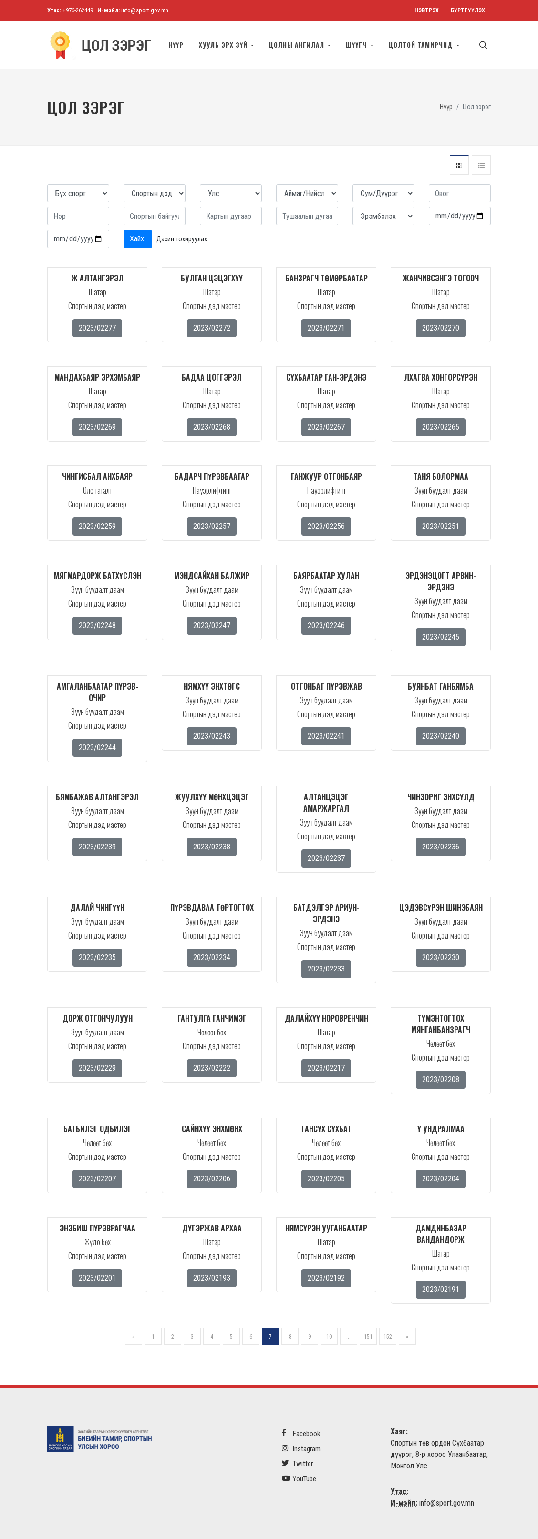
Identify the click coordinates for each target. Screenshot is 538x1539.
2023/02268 (211, 427)
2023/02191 (440, 1289)
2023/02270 (440, 328)
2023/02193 (211, 1278)
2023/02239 (97, 847)
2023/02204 (440, 1179)
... (348, 1337)
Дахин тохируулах (181, 239)
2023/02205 (326, 1179)
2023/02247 (211, 625)
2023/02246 (326, 625)
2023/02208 (440, 1080)
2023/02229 (97, 1068)
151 (368, 1337)
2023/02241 (326, 736)
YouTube (299, 1479)
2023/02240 (440, 736)
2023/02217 (326, 1068)
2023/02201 (97, 1278)
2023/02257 (211, 526)
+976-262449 (77, 10)
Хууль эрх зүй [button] (224, 45)
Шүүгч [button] (357, 45)
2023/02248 (97, 625)
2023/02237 (326, 858)
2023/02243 (211, 736)
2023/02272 (211, 328)
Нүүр (176, 45)
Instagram (301, 1449)
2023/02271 (326, 328)
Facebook (301, 1433)
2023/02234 (211, 957)
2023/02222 (211, 1068)
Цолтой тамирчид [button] (422, 45)
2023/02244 (97, 748)
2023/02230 (440, 957)
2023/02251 (440, 526)
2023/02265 (440, 427)
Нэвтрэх (426, 10)
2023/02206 (211, 1179)
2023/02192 (326, 1278)
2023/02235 (97, 957)
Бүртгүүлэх (468, 10)
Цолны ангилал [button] (297, 45)
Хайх (138, 239)
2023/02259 (97, 526)
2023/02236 (440, 847)
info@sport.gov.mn (144, 10)
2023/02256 (326, 526)
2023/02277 (97, 328)
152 (387, 1337)
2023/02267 (326, 427)
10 (329, 1337)
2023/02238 (211, 847)
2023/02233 (326, 969)
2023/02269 (97, 427)
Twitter (297, 1463)
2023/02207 (97, 1179)
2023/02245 (440, 637)
